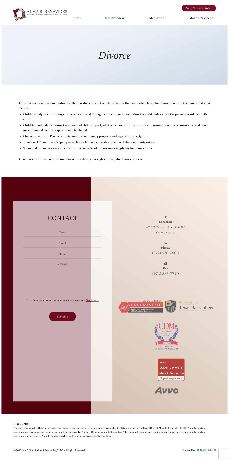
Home (76, 18)
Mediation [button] (158, 18)
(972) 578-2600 (198, 8)
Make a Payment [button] (202, 18)
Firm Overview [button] (115, 18)
